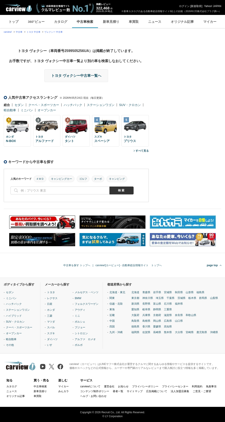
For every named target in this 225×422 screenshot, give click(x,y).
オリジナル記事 (182, 21)
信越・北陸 (116, 303)
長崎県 (157, 332)
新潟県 (135, 303)
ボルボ (79, 345)
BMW (78, 298)
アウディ (80, 309)
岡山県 (157, 320)
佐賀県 (146, 332)
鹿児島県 (201, 332)
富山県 (157, 303)
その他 (10, 345)
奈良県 (179, 315)
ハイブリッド (14, 315)
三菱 (49, 315)
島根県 (146, 320)
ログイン (184, 6)
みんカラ (63, 391)
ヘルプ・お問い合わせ (93, 396)
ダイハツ (52, 339)
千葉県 (170, 298)
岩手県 (157, 292)
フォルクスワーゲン (86, 303)
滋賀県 (168, 315)
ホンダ (51, 309)
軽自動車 (10, 110)
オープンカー (47, 110)
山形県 (190, 292)
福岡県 (135, 332)
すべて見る (142, 150)
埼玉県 (160, 298)
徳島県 (135, 326)
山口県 (179, 320)
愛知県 (135, 309)
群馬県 (203, 298)
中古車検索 (85, 21)
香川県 (146, 326)
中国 (112, 320)
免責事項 (211, 386)
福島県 (200, 292)
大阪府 (135, 315)
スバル (51, 327)
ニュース (154, 21)
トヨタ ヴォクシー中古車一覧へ (76, 75)
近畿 (112, 315)
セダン (19, 105)
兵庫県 (146, 315)
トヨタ (51, 292)
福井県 (179, 303)
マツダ (51, 321)
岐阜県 (146, 309)
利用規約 (197, 386)
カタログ (60, 21)
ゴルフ (83, 178)
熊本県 (168, 332)
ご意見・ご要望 (202, 391)
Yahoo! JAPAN (212, 6)
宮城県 (168, 292)
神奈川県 (147, 298)
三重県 (168, 309)
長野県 (146, 303)
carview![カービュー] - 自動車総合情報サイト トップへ (129, 265)
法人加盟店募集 (180, 391)
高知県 (168, 326)
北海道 (135, 292)
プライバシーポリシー (145, 386)
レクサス (52, 298)
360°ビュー (36, 21)
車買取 (134, 21)
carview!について (90, 386)
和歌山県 (191, 315)
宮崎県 (190, 332)
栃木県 (192, 298)
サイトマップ (135, 391)
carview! (8, 32)
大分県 (179, 332)
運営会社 (109, 386)
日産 (49, 303)
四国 (112, 326)
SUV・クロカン (130, 105)
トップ (13, 21)
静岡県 (157, 309)
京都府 (157, 315)
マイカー (209, 21)
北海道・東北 (117, 292)
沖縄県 (214, 332)
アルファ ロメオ (85, 339)
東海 (112, 309)
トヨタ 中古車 (33, 32)
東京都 (135, 298)
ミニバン (27, 110)
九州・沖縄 (116, 332)
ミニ (77, 315)
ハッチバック (73, 105)
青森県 (146, 292)
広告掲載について (156, 391)
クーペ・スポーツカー (43, 105)
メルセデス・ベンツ (86, 292)
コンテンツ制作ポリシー (94, 391)
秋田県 (179, 292)
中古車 (19, 32)
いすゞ (51, 345)
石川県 (168, 303)
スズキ (51, 333)
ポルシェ (80, 321)
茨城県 (181, 298)
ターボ (98, 178)
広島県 (168, 320)
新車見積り (111, 21)
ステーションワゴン (100, 105)
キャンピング (117, 178)
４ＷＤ (40, 178)
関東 (112, 298)
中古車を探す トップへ (76, 265)
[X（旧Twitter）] (51, 366)
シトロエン (81, 333)
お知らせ (123, 386)
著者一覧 (118, 391)
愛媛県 (157, 326)
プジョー (80, 327)
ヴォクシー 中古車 (53, 32)
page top (212, 265)
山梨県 (214, 298)
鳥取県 (135, 320)
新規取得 (196, 6)
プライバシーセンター (175, 386)
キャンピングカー (61, 178)
